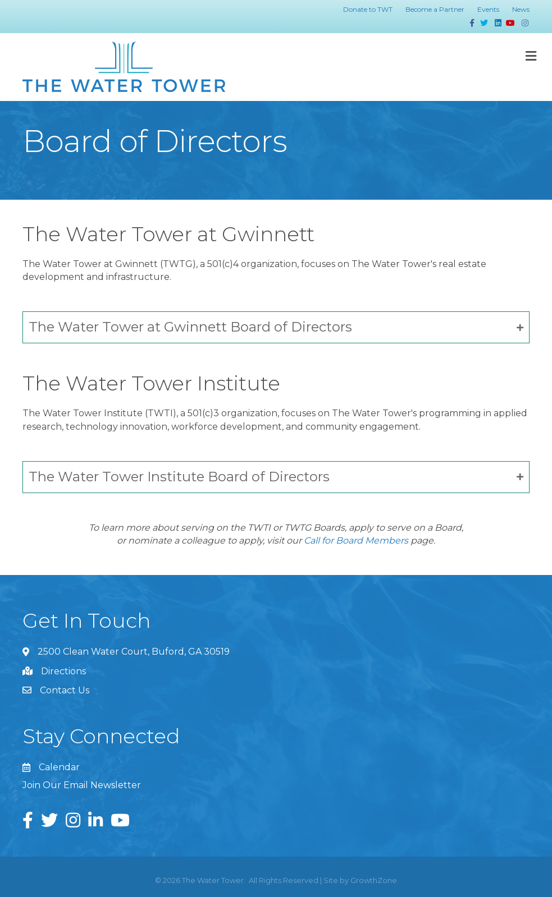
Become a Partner (434, 9)
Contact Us (64, 690)
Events (488, 9)
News (521, 9)
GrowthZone (373, 880)
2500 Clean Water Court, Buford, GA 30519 (134, 651)
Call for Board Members (356, 540)
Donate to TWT (368, 9)
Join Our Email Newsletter (81, 785)
